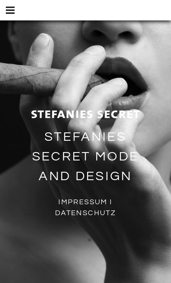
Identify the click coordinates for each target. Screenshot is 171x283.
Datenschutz (85, 212)
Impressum (83, 201)
